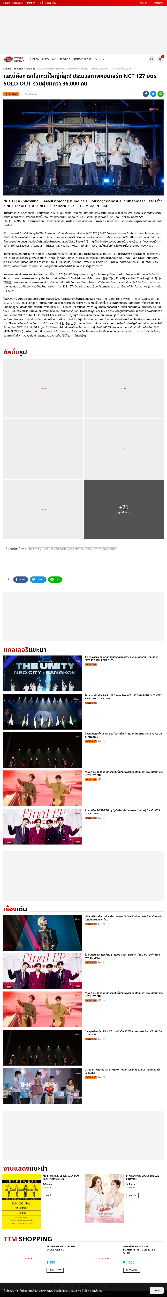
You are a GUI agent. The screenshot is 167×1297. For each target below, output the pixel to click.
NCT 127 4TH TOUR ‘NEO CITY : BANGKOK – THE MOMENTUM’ (79, 549)
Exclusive (100, 59)
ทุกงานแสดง (17, 2)
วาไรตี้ (40, 2)
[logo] (14, 59)
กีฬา (54, 59)
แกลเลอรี (30, 68)
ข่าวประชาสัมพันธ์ (82, 59)
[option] (42, 1201)
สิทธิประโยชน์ (50, 2)
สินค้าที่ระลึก (30, 2)
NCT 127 (34, 549)
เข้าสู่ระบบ (144, 2)
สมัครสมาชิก (158, 2)
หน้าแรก (6, 2)
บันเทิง (45, 59)
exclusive (18, 68)
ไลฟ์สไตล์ (65, 59)
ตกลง (157, 1290)
